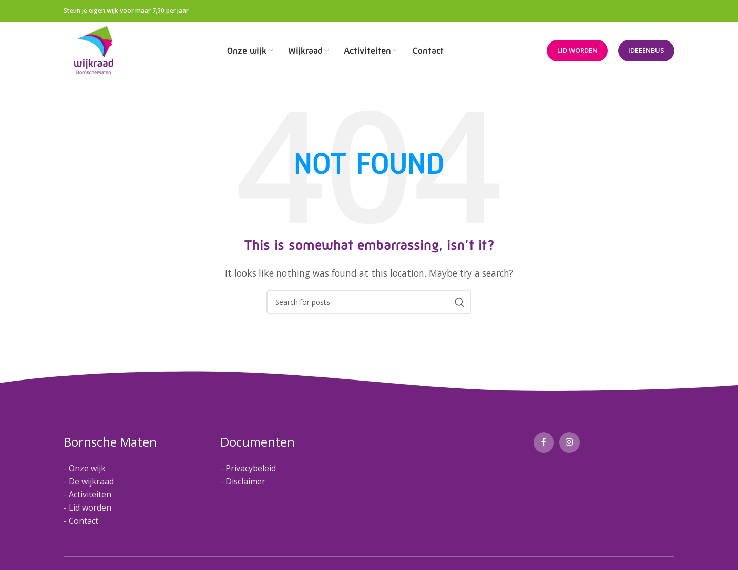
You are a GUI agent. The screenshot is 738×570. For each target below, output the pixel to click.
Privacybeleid (250, 468)
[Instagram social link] (569, 443)
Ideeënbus (646, 50)
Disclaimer (245, 481)
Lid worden (577, 50)
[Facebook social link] (544, 443)
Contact (83, 520)
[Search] (368, 302)
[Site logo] (94, 50)
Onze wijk (87, 468)
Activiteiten (90, 494)
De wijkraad (91, 481)
